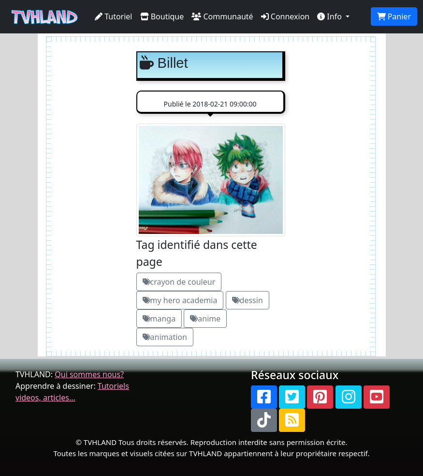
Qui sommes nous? (89, 374)
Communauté (222, 16)
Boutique (162, 16)
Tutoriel (113, 16)
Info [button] (330, 16)
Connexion (285, 16)
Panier (394, 16)
